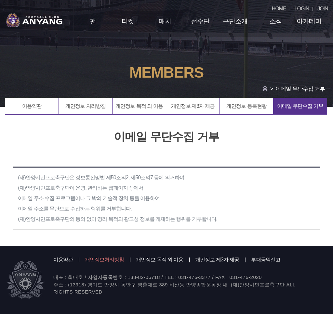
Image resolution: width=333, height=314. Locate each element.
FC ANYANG (34, 20)
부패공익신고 (265, 259)
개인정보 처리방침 (85, 106)
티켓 (128, 21)
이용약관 (32, 106)
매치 (165, 21)
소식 (276, 21)
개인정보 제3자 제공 (193, 106)
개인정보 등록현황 (246, 106)
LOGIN (302, 8)
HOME (279, 8)
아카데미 (309, 21)
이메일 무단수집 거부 (300, 106)
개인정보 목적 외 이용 (139, 106)
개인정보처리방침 (104, 259)
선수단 (200, 21)
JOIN (322, 8)
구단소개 (235, 21)
